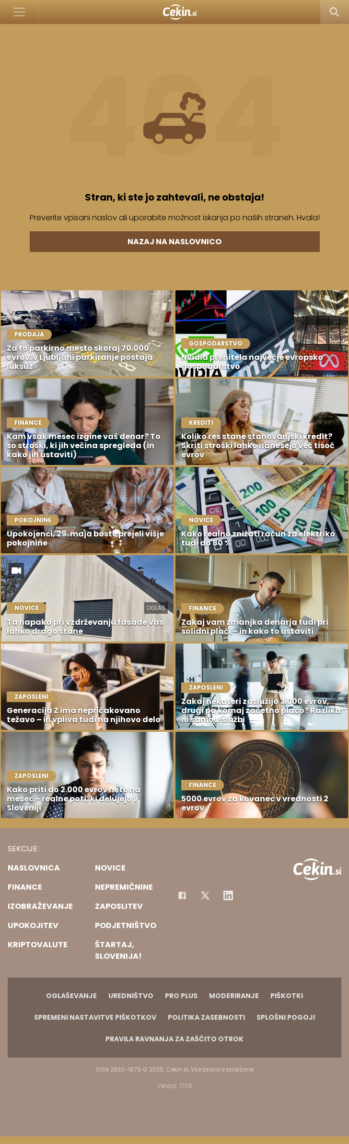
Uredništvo (130, 996)
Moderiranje (234, 996)
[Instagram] (228, 895)
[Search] (334, 12)
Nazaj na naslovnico (174, 241)
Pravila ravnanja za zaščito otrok (174, 1039)
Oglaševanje (71, 996)
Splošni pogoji (285, 1017)
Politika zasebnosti (206, 1017)
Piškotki (286, 996)
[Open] (19, 12)
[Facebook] (182, 895)
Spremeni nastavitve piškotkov (95, 1017)
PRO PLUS (181, 996)
